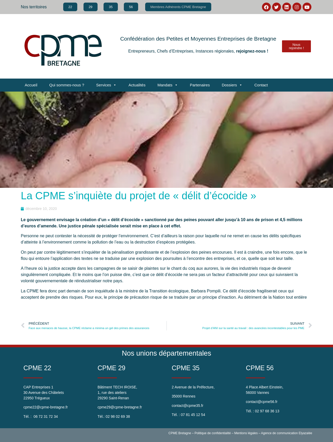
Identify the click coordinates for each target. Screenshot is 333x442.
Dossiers (232, 85)
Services (106, 85)
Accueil (31, 85)
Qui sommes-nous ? (66, 85)
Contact (261, 85)
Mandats (167, 85)
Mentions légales (246, 433)
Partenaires (200, 85)
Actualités (137, 85)
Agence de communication (279, 433)
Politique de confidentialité (213, 433)
